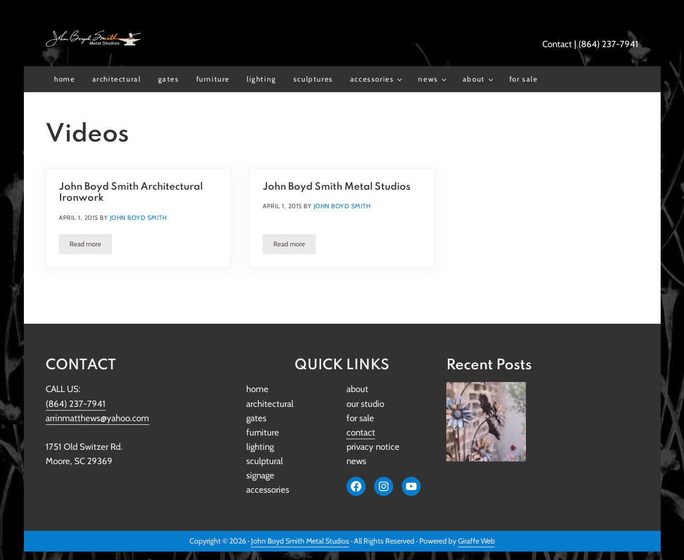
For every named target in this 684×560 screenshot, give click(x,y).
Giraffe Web (476, 541)
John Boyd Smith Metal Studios (337, 187)
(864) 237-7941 (608, 44)
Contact (557, 44)
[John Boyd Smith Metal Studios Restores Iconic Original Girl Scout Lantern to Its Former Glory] (486, 421)
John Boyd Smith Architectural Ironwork (131, 192)
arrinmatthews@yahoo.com (97, 418)
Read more (91, 246)
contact (361, 432)
